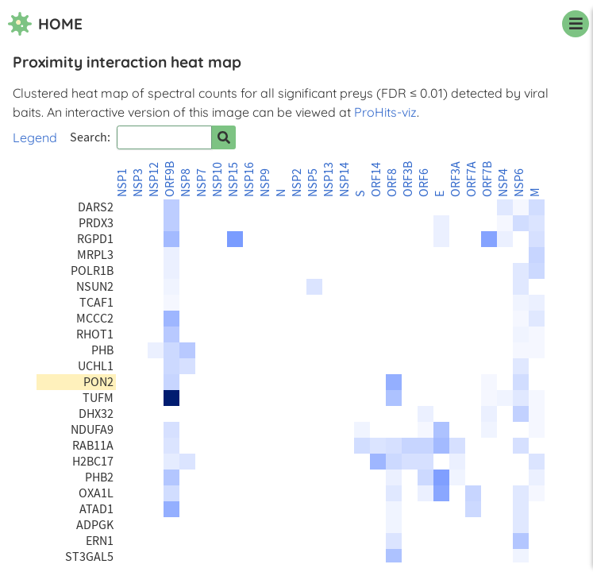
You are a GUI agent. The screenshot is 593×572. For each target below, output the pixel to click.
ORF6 (424, 182)
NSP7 (202, 182)
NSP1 (122, 182)
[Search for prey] (224, 137)
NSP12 (154, 179)
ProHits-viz (385, 112)
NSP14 (344, 179)
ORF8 (392, 182)
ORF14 (376, 179)
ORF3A (456, 179)
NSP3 (138, 182)
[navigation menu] (575, 23)
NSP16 (249, 179)
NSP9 (265, 182)
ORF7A (471, 179)
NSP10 (217, 179)
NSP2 (297, 182)
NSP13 (329, 179)
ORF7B (487, 179)
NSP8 (186, 182)
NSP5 (313, 182)
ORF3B (408, 179)
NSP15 (233, 179)
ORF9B (170, 179)
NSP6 (519, 182)
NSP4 (503, 182)
